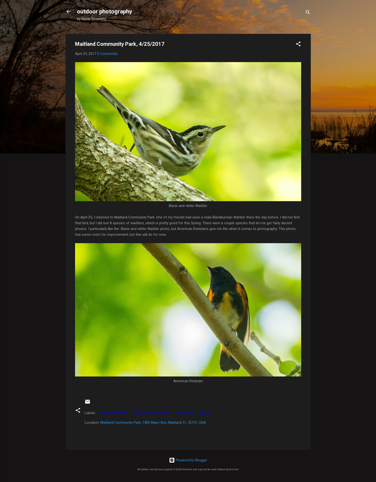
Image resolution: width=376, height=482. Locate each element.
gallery (204, 413)
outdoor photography (104, 11)
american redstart (113, 413)
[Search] (308, 13)
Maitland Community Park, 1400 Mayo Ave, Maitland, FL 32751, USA (153, 422)
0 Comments (107, 54)
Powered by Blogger (188, 460)
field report (184, 413)
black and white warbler (151, 413)
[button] (298, 44)
